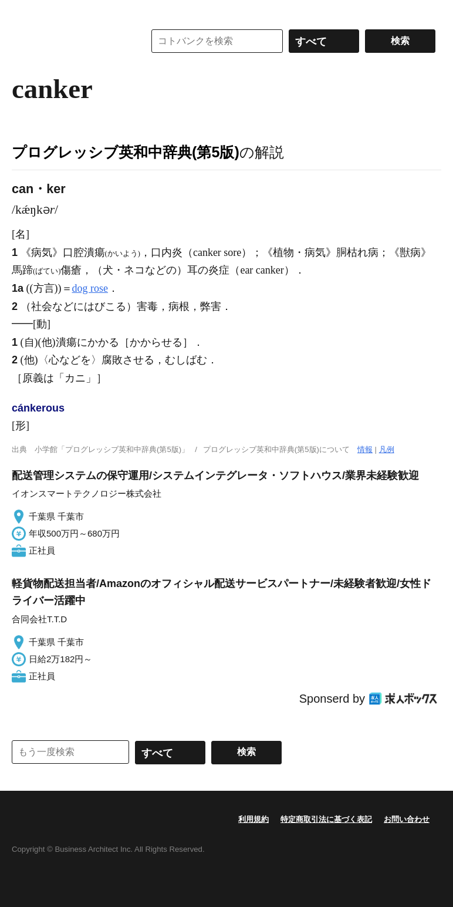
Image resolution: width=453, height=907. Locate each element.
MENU (23, 11)
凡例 (386, 449)
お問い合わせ (407, 819)
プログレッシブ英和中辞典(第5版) (125, 152)
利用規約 (253, 819)
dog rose (90, 288)
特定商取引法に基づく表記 (326, 819)
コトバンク (70, 41)
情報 (365, 449)
